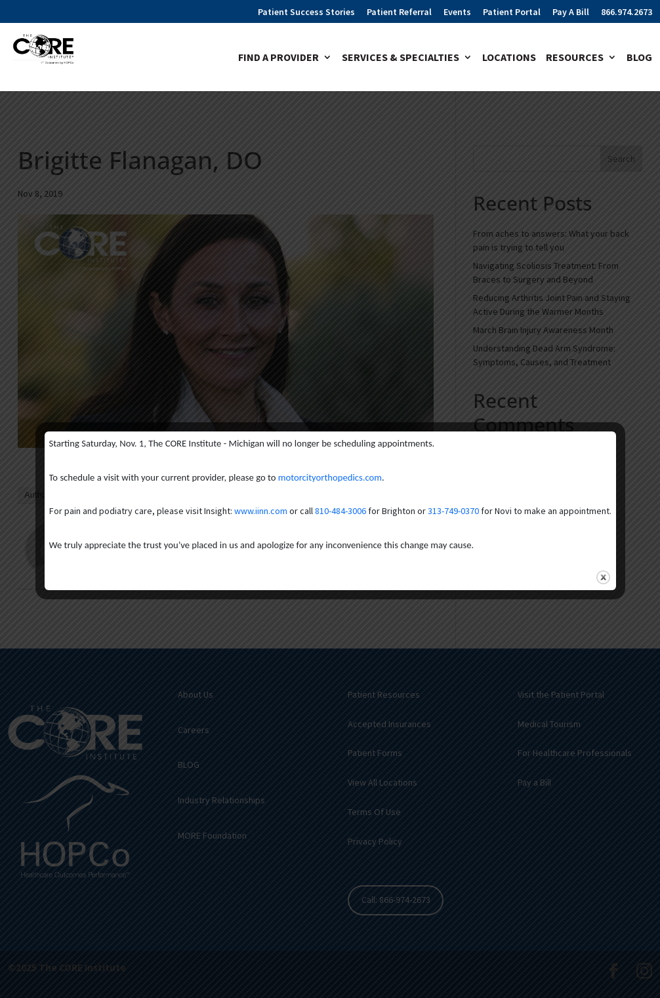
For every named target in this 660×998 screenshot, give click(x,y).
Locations (509, 58)
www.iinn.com (260, 511)
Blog (639, 58)
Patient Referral (399, 12)
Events (457, 12)
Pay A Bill (570, 12)
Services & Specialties (400, 58)
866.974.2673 (626, 12)
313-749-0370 (453, 511)
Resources (575, 58)
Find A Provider (278, 58)
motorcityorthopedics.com (330, 477)
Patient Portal (512, 12)
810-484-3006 (340, 511)
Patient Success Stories (306, 12)
